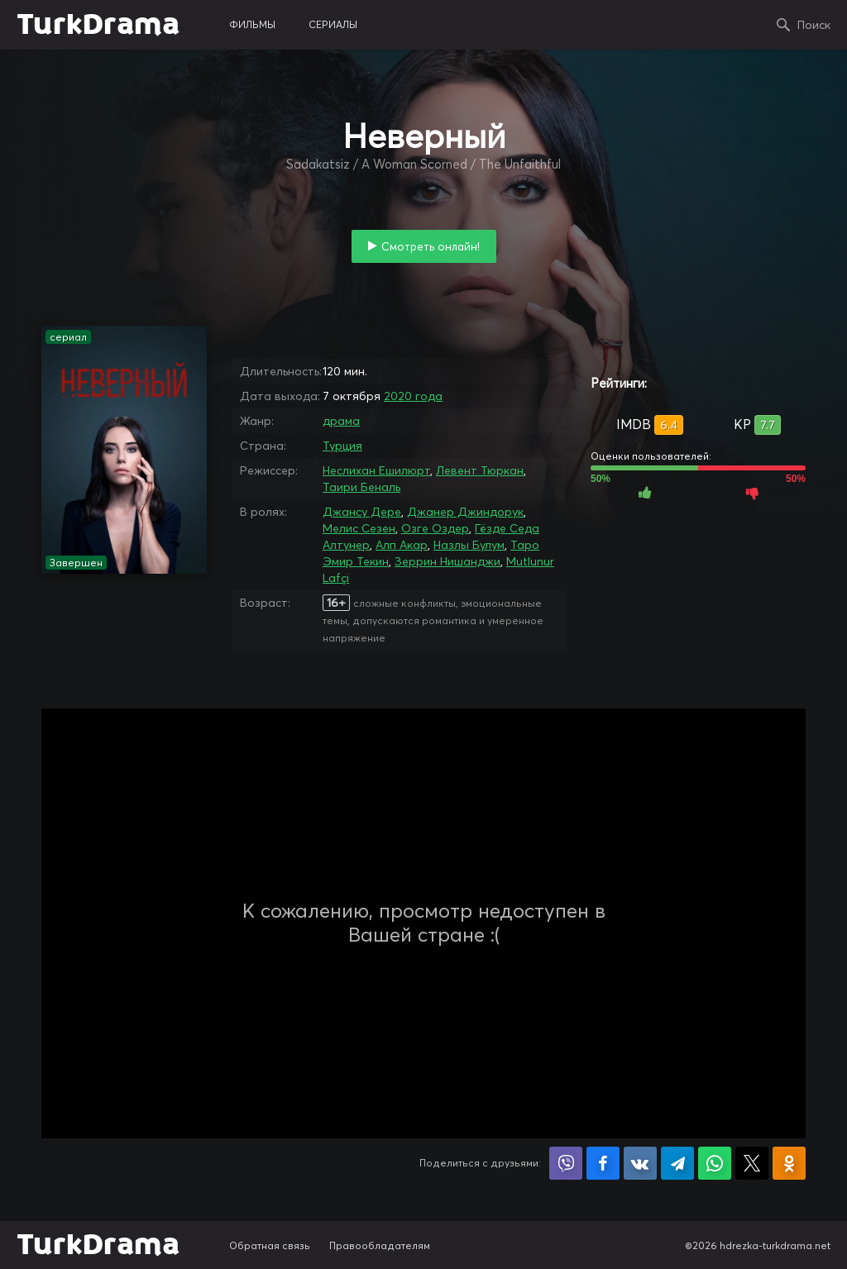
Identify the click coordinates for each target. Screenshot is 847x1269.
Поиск (813, 24)
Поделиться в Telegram (677, 1163)
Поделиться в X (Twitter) (751, 1163)
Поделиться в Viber (565, 1163)
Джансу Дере (362, 511)
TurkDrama (98, 25)
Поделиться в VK (640, 1163)
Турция (342, 445)
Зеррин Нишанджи (447, 561)
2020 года (413, 396)
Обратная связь (269, 1245)
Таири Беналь (361, 486)
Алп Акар (402, 544)
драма (341, 420)
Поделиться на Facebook (603, 1163)
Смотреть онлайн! (430, 246)
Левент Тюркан (480, 470)
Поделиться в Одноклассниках (789, 1163)
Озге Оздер (435, 528)
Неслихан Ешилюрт (376, 470)
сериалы (333, 24)
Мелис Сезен (359, 528)
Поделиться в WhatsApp (714, 1163)
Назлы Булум (469, 544)
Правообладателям (379, 1245)
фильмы (252, 24)
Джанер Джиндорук (465, 511)
